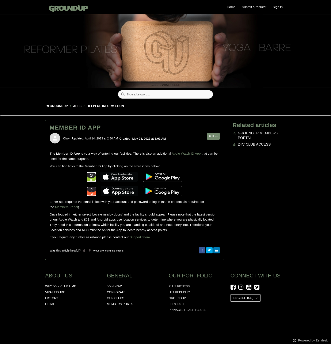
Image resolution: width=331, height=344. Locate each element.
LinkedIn (216, 250)
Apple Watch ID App (186, 153)
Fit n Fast (176, 304)
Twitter (209, 250)
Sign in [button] (278, 7)
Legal (50, 304)
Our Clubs (115, 298)
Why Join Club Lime (60, 286)
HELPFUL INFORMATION (105, 106)
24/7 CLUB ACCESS (254, 144)
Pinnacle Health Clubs (187, 310)
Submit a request (254, 7)
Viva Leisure (55, 292)
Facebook (202, 250)
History (51, 298)
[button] (84, 250)
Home (231, 7)
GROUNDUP (177, 298)
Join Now (114, 286)
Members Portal (66, 207)
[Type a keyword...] (165, 94)
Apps (77, 106)
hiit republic (179, 292)
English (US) (243, 298)
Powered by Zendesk (313, 340)
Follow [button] (213, 136)
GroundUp (59, 106)
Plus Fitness (179, 286)
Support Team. (140, 237)
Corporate (116, 292)
